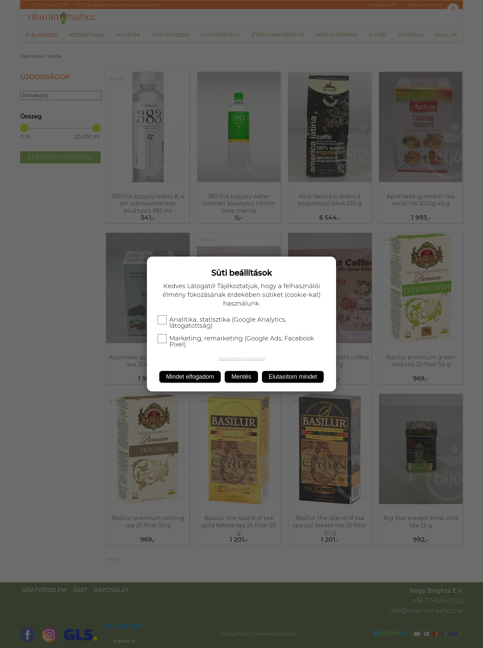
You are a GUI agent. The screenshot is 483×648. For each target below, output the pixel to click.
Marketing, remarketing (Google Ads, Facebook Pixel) (236, 341)
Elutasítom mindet (293, 376)
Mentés (241, 376)
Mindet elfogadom (190, 376)
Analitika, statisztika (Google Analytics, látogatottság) (222, 323)
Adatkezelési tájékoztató (241, 358)
